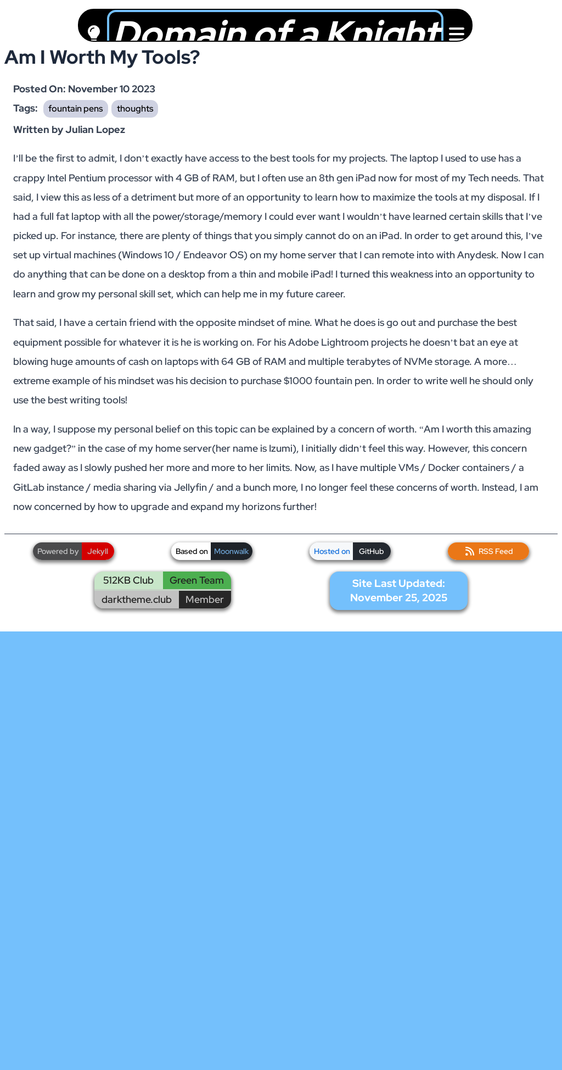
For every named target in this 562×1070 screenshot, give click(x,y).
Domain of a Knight (275, 34)
